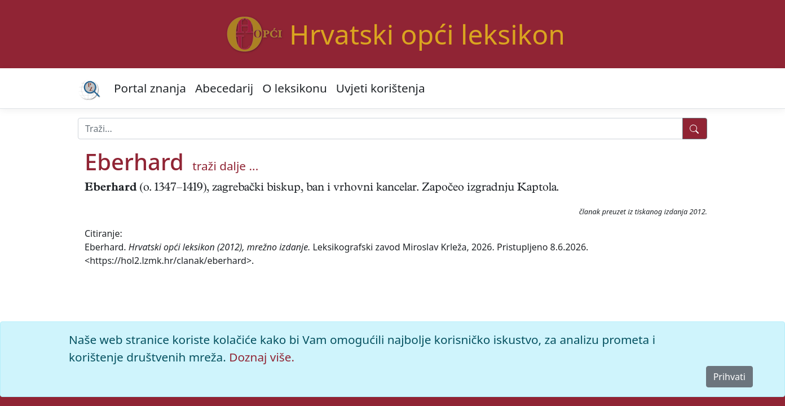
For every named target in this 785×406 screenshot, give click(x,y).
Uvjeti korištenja (380, 88)
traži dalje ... (225, 166)
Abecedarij (224, 88)
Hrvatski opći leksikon (427, 34)
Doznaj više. (261, 357)
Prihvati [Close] (729, 376)
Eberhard (134, 161)
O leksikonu (294, 88)
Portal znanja (150, 88)
